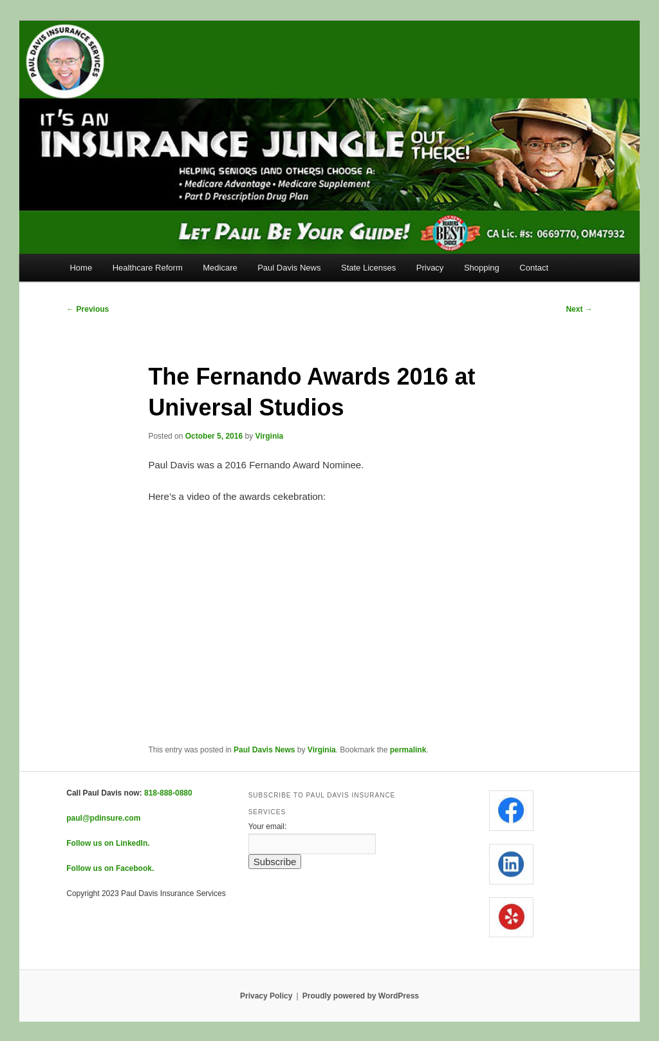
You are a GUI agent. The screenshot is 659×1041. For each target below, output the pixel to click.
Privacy (430, 267)
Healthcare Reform (148, 267)
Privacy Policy (266, 995)
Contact (533, 267)
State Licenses (368, 267)
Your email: (267, 826)
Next (579, 309)
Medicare (220, 267)
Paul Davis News (288, 267)
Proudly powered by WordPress (360, 995)
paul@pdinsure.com (103, 818)
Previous (87, 309)
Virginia (269, 436)
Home (81, 267)
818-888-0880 (168, 792)
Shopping (481, 267)
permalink (408, 749)
